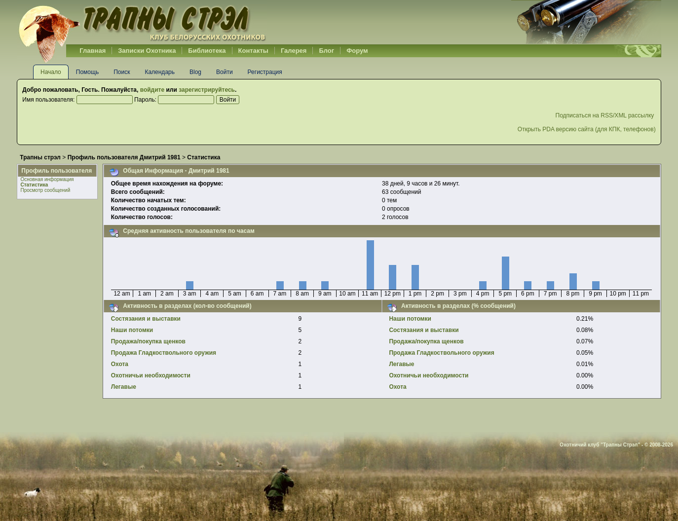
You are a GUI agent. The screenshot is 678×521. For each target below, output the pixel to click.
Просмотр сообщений (45, 190)
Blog (195, 72)
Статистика (34, 184)
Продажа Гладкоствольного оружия (163, 352)
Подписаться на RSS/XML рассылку (606, 115)
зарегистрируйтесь (207, 89)
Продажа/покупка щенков (148, 341)
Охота (119, 364)
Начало (50, 72)
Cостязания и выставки (146, 318)
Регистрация (265, 72)
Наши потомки (132, 330)
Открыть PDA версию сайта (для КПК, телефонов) (587, 129)
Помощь (87, 72)
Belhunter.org (142, 22)
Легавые (123, 386)
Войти (224, 72)
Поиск (121, 72)
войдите (152, 89)
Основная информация (47, 179)
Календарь (160, 72)
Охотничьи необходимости (150, 375)
